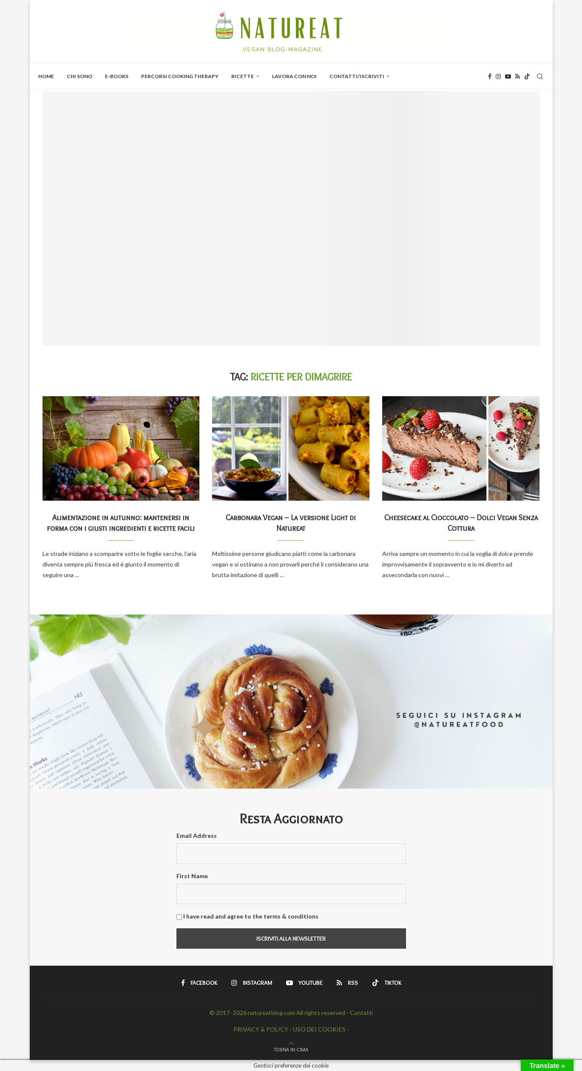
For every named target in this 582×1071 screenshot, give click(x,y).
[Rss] (517, 76)
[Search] (540, 76)
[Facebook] (489, 76)
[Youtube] (508, 76)
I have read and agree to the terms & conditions (250, 916)
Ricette (242, 76)
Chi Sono (79, 76)
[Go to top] (291, 1049)
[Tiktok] (527, 76)
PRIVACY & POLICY (260, 1029)
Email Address (196, 835)
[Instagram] (498, 76)
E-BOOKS (116, 76)
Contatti (361, 1012)
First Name (192, 875)
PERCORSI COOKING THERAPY (180, 76)
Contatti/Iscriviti (356, 76)
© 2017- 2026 (229, 1012)
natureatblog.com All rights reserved (296, 1012)
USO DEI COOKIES (319, 1029)
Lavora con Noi (294, 76)
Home (46, 76)
